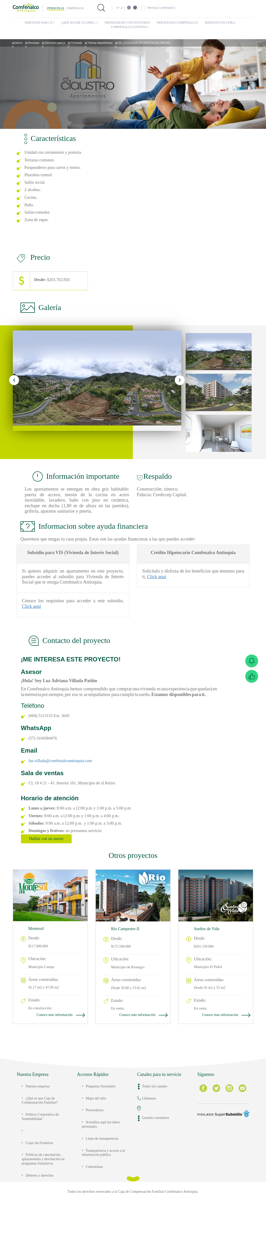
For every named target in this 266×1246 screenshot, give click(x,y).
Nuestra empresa (41, 1121)
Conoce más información (57, 1050)
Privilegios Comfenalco (179, 22)
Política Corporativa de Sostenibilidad (44, 1152)
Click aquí (53, 635)
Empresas (75, 8)
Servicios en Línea (221, 22)
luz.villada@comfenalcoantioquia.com (66, 795)
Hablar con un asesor (51, 873)
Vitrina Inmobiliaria (112, 42)
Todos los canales (158, 1121)
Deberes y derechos (44, 1215)
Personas (55, 8)
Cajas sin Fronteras (43, 1178)
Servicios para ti (40, 22)
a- (123, 8)
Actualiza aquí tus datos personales (100, 1160)
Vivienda (86, 42)
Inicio (19, 42)
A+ (118, 8)
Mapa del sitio (98, 1133)
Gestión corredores (159, 1153)
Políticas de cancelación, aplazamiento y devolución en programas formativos (45, 1196)
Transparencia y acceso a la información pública (105, 1188)
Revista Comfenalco (165, 8)
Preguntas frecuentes (105, 1121)
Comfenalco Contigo (130, 27)
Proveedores (97, 1145)
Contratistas (97, 1202)
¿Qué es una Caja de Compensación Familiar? (42, 1135)
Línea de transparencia (106, 1173)
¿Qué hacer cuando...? (81, 22)
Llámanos (150, 1133)
